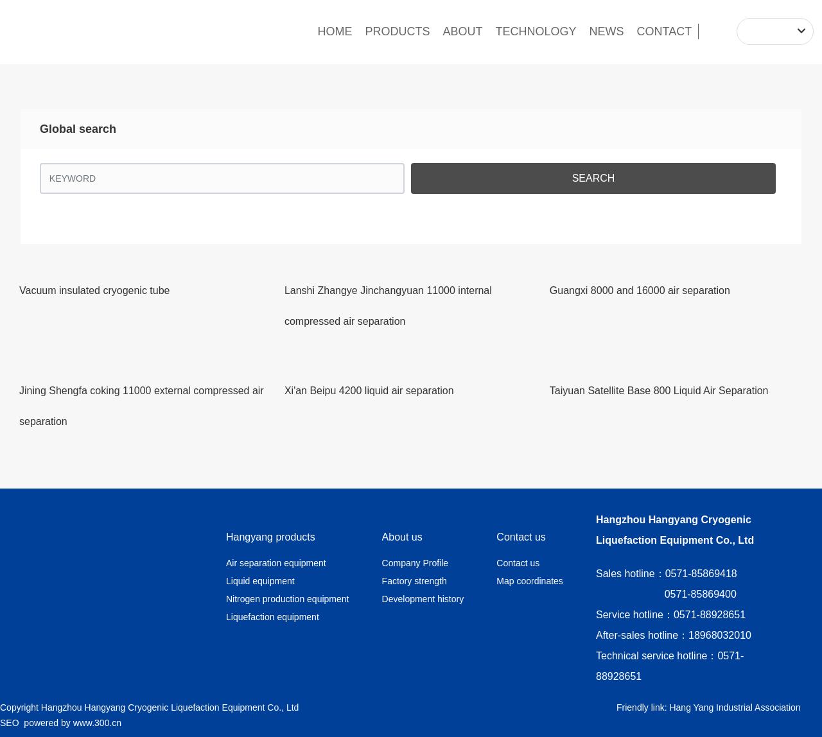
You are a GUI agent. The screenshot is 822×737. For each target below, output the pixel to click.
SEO (9, 723)
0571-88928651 (710, 614)
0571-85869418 (701, 573)
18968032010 (719, 635)
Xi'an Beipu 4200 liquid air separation (369, 390)
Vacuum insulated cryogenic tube (94, 290)
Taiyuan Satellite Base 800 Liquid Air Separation (659, 390)
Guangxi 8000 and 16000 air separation (640, 290)
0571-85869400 (701, 594)
